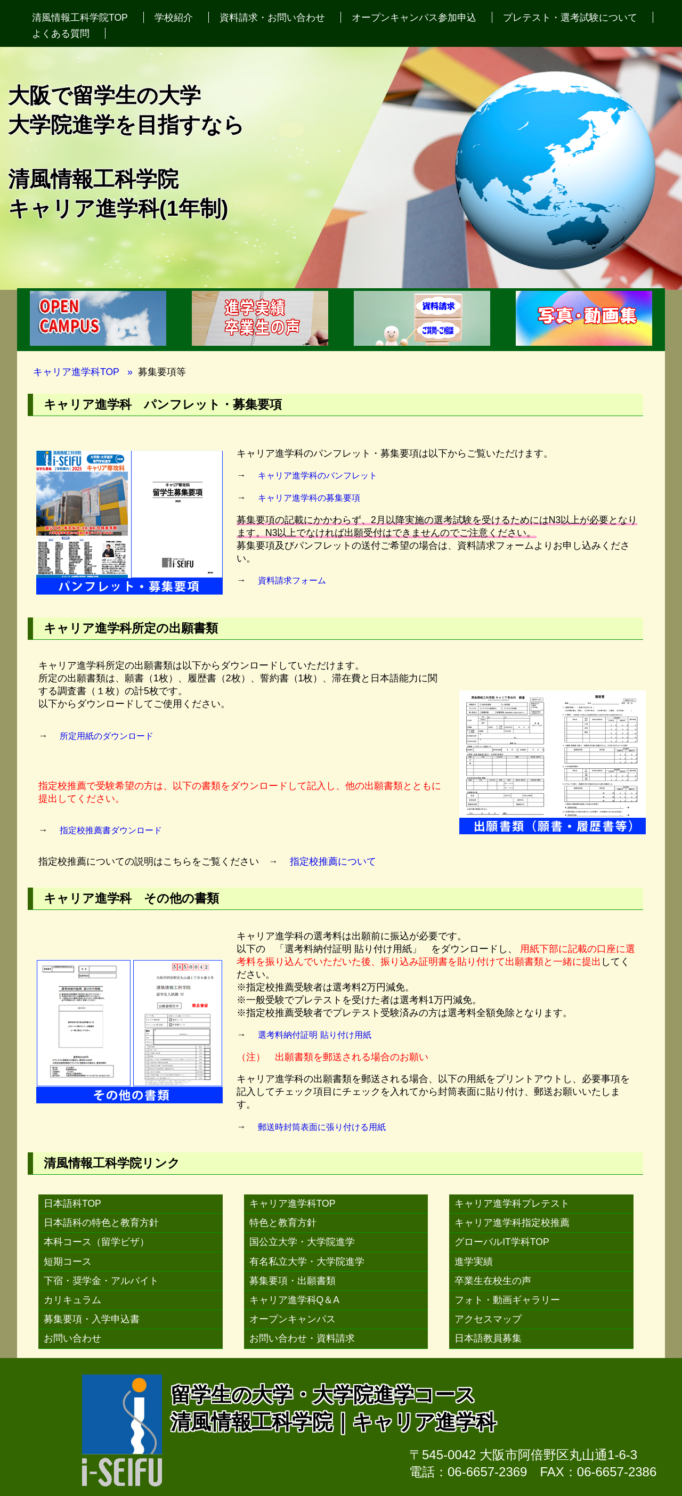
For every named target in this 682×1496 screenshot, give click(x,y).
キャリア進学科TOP (76, 372)
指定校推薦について (333, 861)
